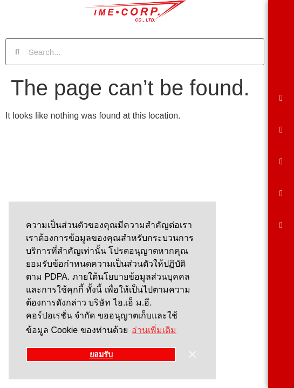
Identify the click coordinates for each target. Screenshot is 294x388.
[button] (281, 98)
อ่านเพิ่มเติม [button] (154, 330)
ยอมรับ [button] (101, 354)
